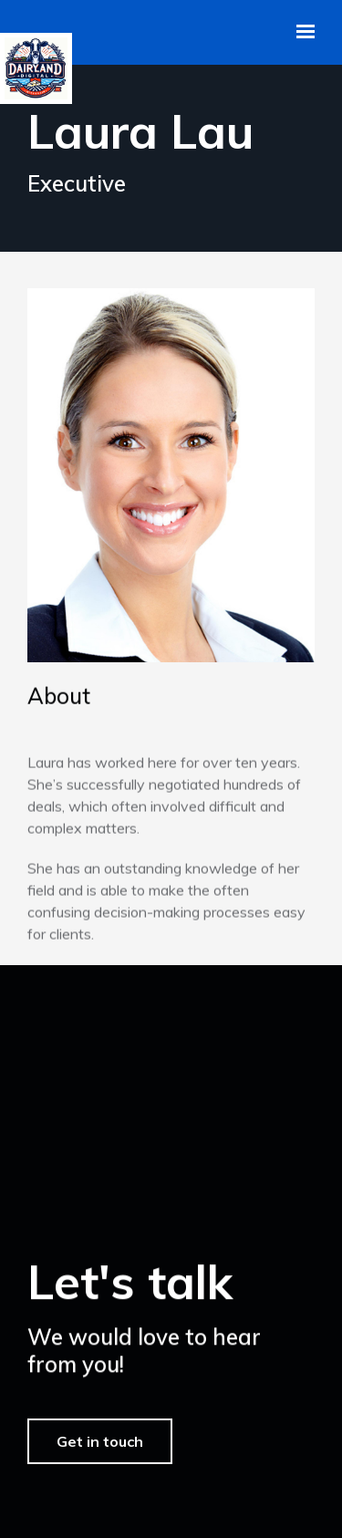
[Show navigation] (301, 32)
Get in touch (100, 1459)
